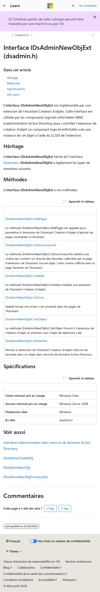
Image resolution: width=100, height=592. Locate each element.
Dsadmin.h (22, 35)
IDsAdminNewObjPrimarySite (25, 477)
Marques (68, 580)
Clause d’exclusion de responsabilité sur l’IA (31, 561)
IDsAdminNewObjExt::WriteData (26, 341)
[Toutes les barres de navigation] (7, 35)
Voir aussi (13, 94)
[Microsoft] (50, 6)
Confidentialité (49, 567)
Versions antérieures (78, 561)
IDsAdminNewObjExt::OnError (24, 297)
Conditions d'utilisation (18, 580)
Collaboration (26, 567)
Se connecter (88, 5)
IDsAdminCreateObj (18, 458)
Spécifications (16, 89)
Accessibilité (46, 580)
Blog (6, 567)
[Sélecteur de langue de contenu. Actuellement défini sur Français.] (13, 541)
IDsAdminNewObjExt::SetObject (26, 319)
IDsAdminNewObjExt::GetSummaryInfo (30, 245)
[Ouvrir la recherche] (73, 6)
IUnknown (11, 162)
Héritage (12, 78)
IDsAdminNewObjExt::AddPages (26, 219)
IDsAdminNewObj (16, 467)
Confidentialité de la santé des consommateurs (34, 574)
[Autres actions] (93, 35)
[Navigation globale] (4, 6)
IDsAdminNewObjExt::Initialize (24, 276)
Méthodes (13, 83)
